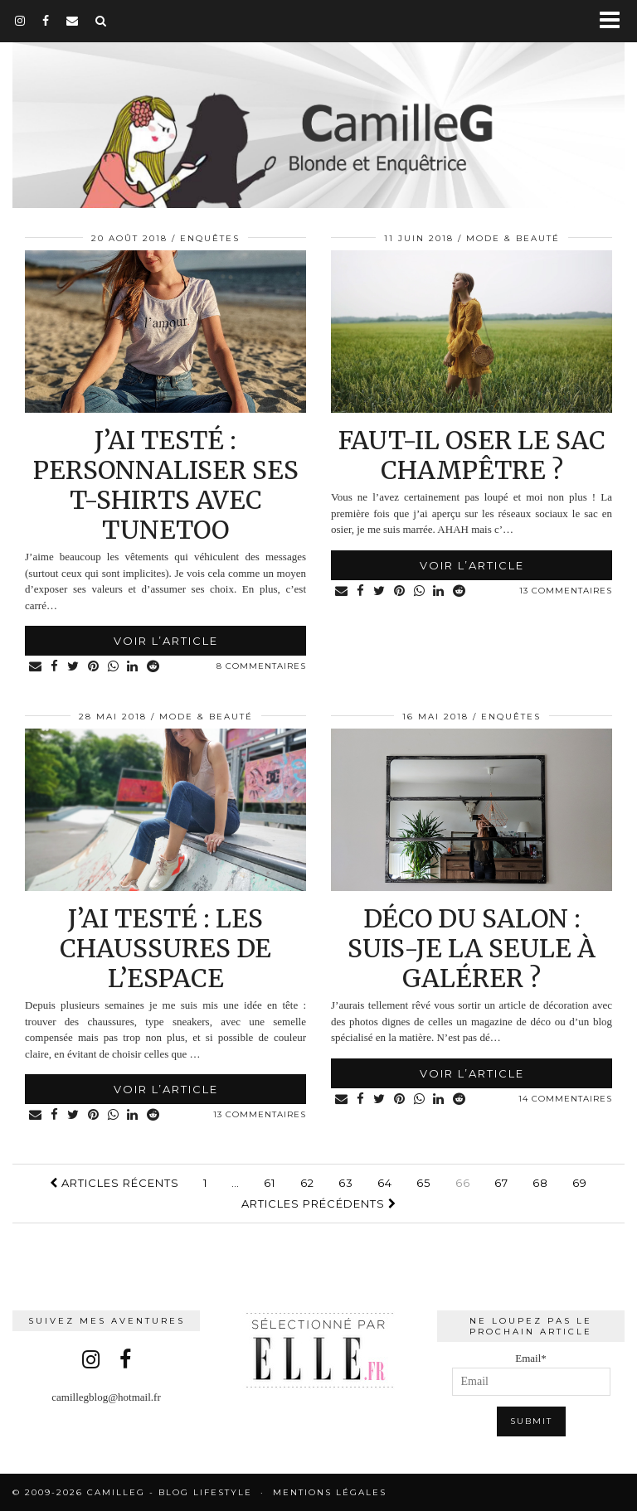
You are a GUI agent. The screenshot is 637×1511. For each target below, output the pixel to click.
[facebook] (46, 20)
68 (540, 1182)
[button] (615, 21)
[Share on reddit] (154, 667)
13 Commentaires (565, 590)
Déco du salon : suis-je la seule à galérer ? (472, 948)
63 (345, 1182)
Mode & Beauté (513, 238)
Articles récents (114, 1182)
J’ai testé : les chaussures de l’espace (165, 948)
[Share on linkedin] (133, 667)
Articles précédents (318, 1203)
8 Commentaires (261, 666)
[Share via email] (35, 667)
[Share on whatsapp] (114, 667)
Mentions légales (330, 1492)
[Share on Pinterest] (94, 667)
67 (501, 1182)
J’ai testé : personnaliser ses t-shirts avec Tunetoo (166, 484)
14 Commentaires (565, 1098)
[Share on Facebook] (54, 667)
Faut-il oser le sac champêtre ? (471, 455)
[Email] (72, 20)
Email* (531, 1374)
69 (579, 1182)
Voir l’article (166, 640)
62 (307, 1182)
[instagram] (20, 20)
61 (269, 1182)
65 (423, 1182)
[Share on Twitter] (73, 667)
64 (384, 1182)
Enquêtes (210, 238)
